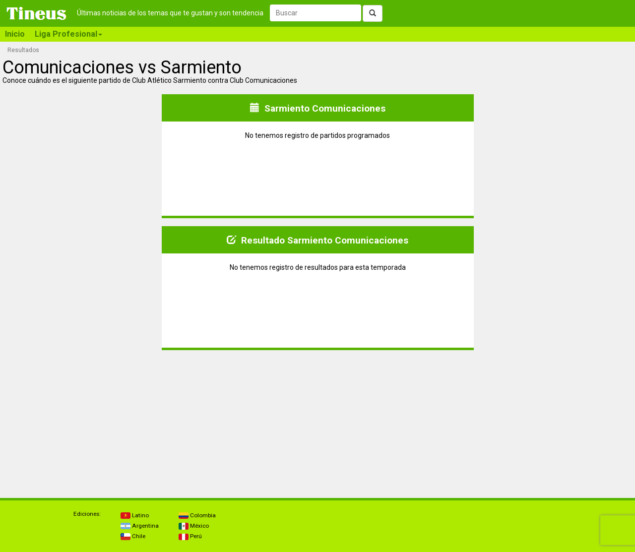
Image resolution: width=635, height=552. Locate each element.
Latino (135, 515)
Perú (190, 536)
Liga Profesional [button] (68, 34)
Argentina (140, 525)
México (194, 525)
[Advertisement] (81, 420)
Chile (133, 536)
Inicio (15, 34)
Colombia (197, 515)
